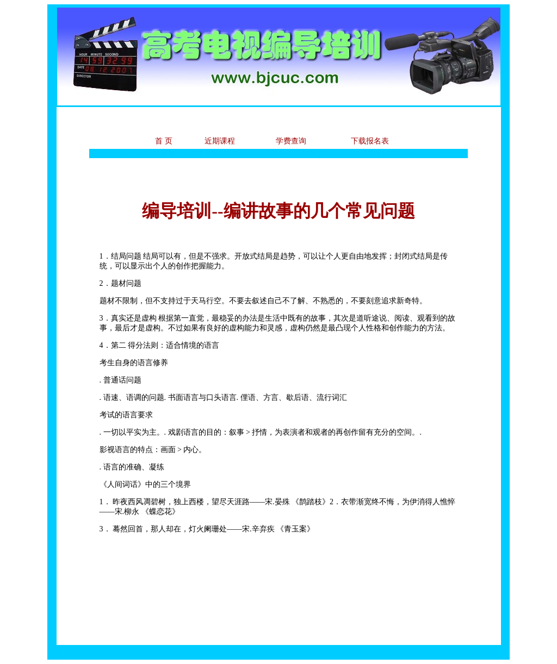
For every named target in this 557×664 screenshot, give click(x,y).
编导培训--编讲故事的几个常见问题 (278, 211)
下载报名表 (370, 141)
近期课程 (220, 141)
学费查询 (291, 141)
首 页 (163, 141)
